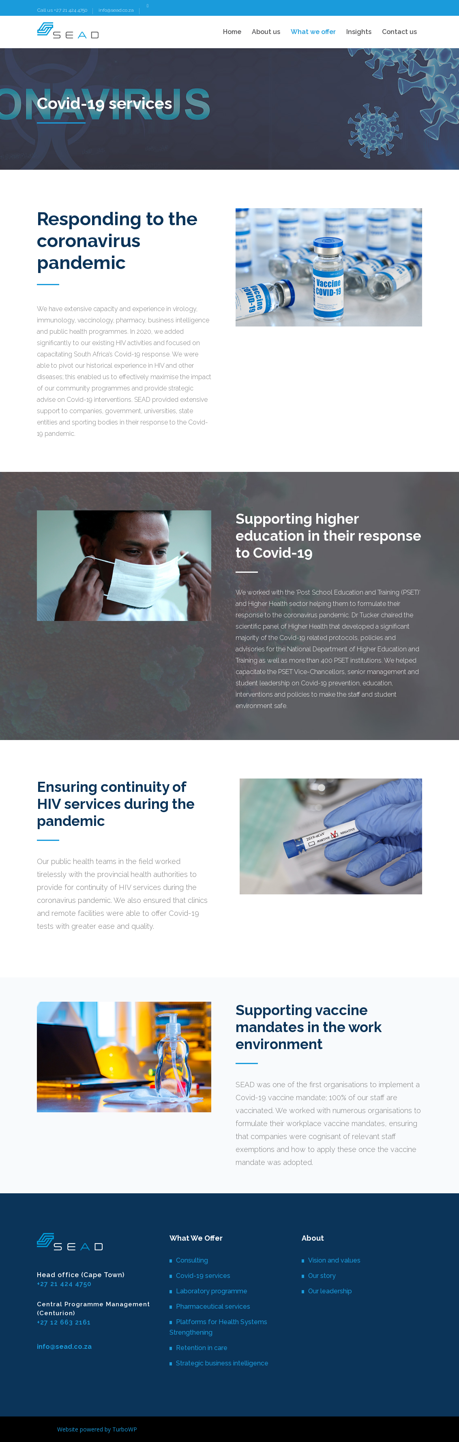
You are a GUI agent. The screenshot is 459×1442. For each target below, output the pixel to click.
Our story (322, 1276)
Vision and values (334, 1260)
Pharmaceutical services (213, 1306)
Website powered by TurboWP (97, 1429)
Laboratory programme (211, 1291)
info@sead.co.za (116, 10)
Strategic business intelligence (222, 1363)
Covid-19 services (203, 1276)
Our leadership (330, 1291)
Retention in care (201, 1348)
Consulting (192, 1260)
